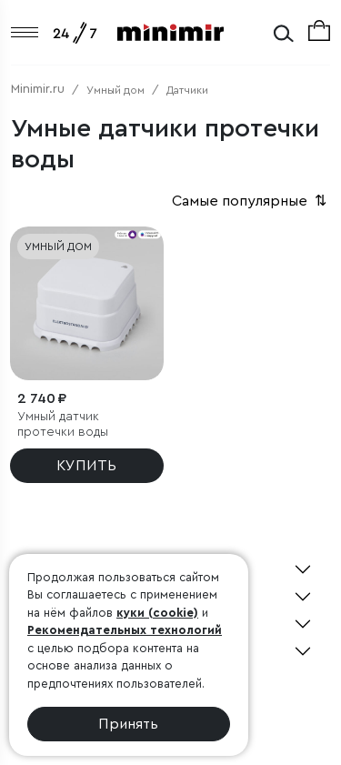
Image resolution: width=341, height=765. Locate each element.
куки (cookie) (157, 613)
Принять (128, 724)
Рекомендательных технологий (124, 630)
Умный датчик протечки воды (62, 424)
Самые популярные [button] (251, 201)
